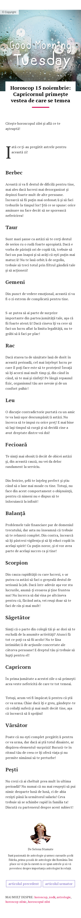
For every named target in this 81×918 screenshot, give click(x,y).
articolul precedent (23, 883)
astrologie (64, 897)
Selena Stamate (42, 849)
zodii (52, 897)
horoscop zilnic (16, 902)
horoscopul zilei (39, 902)
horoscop (41, 897)
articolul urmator (59, 883)
